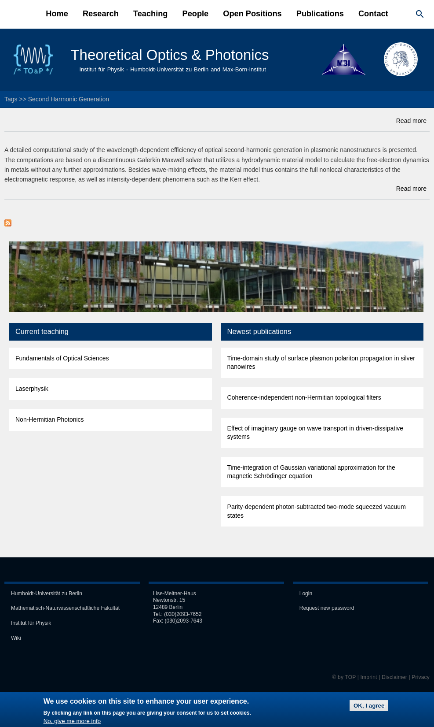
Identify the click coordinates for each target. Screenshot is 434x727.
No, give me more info (72, 723)
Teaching (150, 13)
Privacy (421, 676)
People (195, 13)
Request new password (326, 607)
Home (57, 13)
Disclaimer (394, 676)
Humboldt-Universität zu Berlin (46, 593)
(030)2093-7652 (182, 613)
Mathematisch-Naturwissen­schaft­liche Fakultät (65, 607)
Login (305, 593)
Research (101, 13)
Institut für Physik (31, 622)
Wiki (16, 637)
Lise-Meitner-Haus (174, 593)
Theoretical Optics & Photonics (167, 55)
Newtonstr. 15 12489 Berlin (169, 602)
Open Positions (252, 13)
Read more (411, 119)
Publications (320, 13)
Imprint (369, 676)
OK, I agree (369, 708)
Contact (373, 13)
